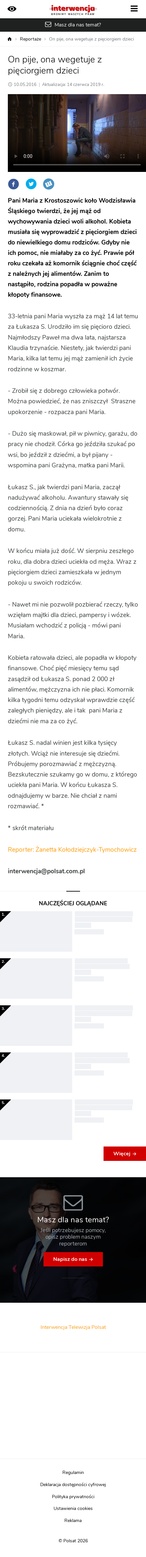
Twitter (31, 184)
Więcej (121, 1153)
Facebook (13, 184)
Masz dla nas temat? (78, 24)
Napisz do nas (70, 1259)
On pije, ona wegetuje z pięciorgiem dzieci (91, 39)
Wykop (48, 184)
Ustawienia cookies (73, 1508)
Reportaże (30, 39)
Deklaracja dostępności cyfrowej (73, 1484)
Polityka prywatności (73, 1497)
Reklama (73, 1520)
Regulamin (73, 1472)
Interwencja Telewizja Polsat (73, 1327)
